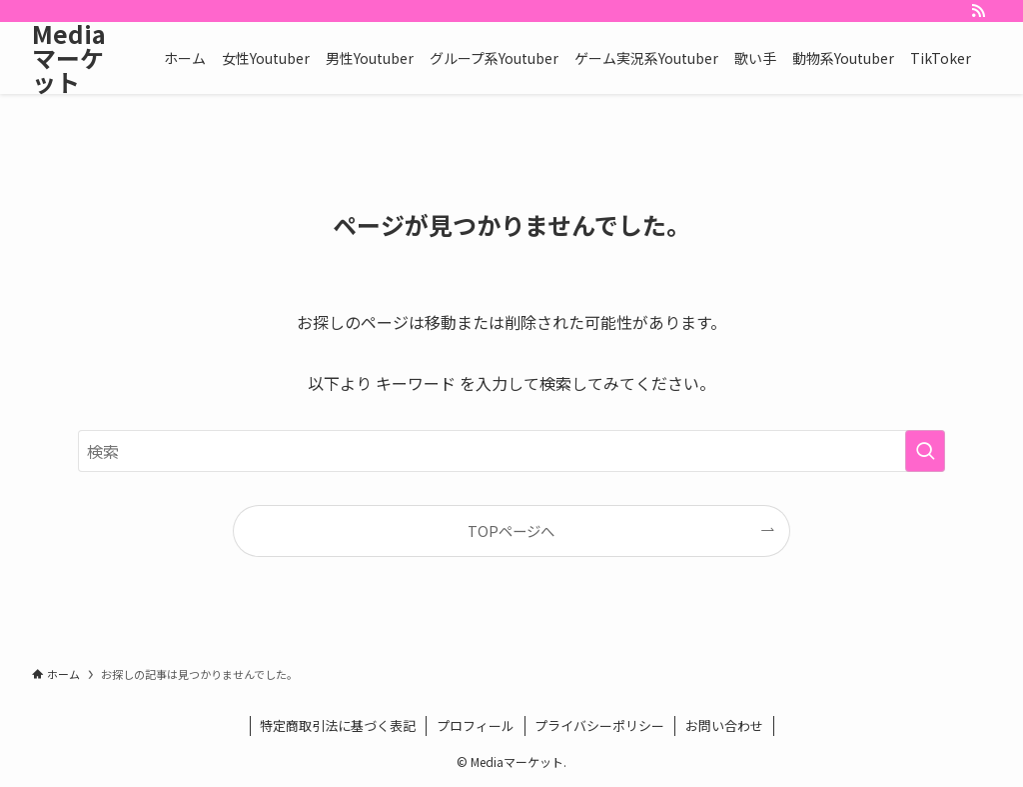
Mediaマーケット (69, 58)
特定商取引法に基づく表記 (338, 725)
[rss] (978, 11)
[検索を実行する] (925, 451)
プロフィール (475, 725)
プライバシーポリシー (599, 725)
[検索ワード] (511, 451)
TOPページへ (511, 530)
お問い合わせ (724, 725)
